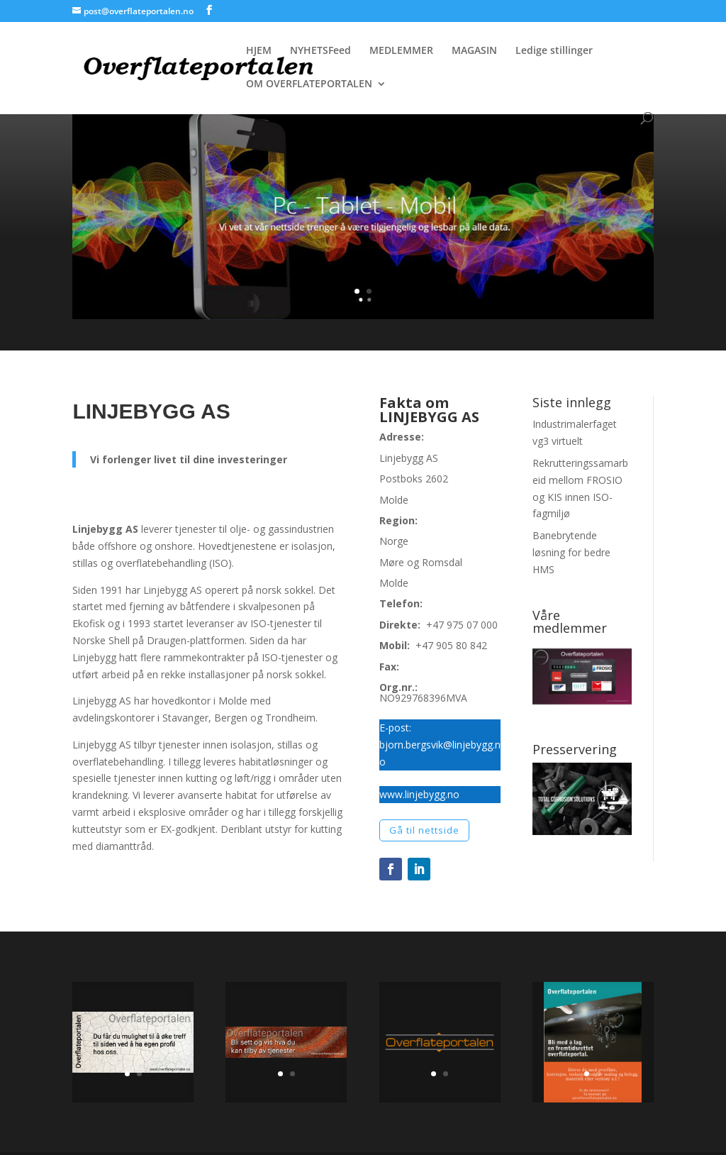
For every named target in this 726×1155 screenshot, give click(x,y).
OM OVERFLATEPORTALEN (309, 84)
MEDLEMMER (401, 51)
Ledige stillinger (554, 51)
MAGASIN (474, 51)
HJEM (259, 51)
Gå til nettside (424, 830)
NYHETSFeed (320, 51)
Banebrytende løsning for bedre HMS (571, 552)
